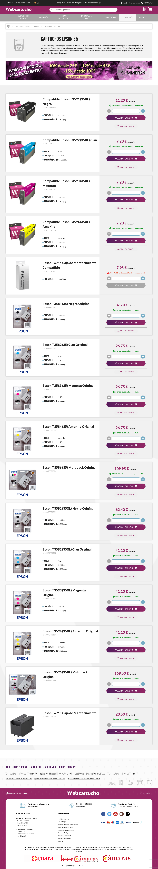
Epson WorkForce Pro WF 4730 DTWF (56, 774)
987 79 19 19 (147, 793)
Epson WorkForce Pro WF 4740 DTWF (22, 774)
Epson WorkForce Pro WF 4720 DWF (49, 778)
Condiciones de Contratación (68, 824)
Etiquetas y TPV (87, 17)
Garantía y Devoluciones (66, 830)
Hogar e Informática (64, 17)
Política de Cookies (64, 838)
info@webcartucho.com (17, 793)
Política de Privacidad (65, 836)
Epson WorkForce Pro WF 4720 (122, 774)
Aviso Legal (62, 822)
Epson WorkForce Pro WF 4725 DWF (90, 774)
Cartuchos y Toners (23, 17)
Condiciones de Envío (65, 827)
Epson (36, 26)
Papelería (44, 17)
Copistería (128, 17)
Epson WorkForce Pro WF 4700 (19, 778)
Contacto (61, 841)
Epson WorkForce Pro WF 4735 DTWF (84, 778)
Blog (142, 17)
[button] (126, 117)
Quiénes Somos (63, 819)
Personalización (109, 17)
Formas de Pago (63, 833)
